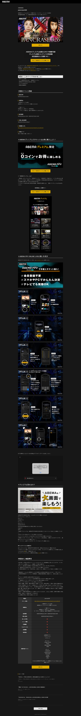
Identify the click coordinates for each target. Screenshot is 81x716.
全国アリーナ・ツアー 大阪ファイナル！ (24, 689)
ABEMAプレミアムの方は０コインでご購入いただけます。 (27, 699)
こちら (42, 68)
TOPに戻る (40, 708)
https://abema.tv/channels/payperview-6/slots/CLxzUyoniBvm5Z (30, 127)
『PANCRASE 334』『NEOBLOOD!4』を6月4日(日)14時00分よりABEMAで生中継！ (33, 697)
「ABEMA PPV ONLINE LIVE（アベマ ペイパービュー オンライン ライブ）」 (42, 65)
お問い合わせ (33, 70)
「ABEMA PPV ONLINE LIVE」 (28, 68)
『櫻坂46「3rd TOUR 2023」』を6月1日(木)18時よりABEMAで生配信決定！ (31, 687)
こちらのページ (39, 260)
